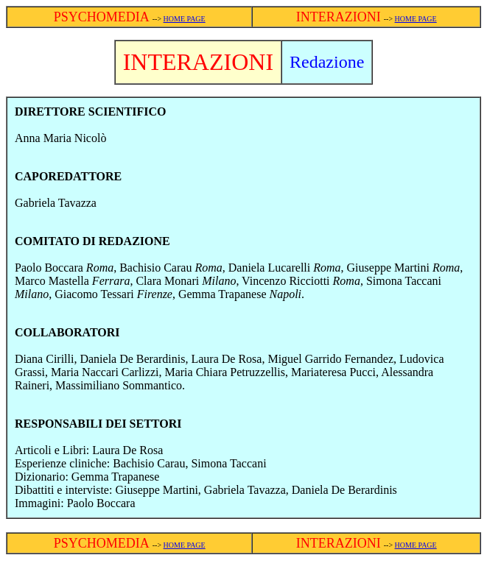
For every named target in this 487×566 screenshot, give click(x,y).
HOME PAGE (185, 19)
